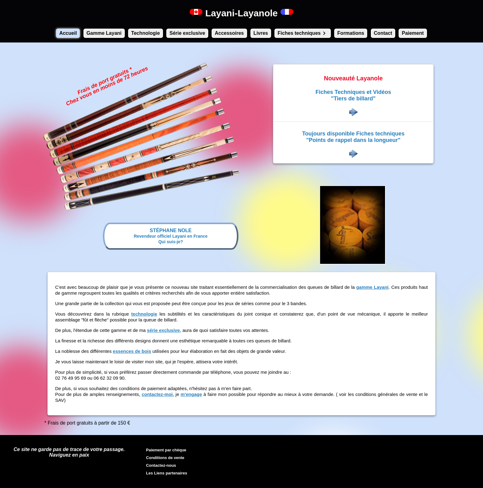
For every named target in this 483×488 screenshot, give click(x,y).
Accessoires (229, 33)
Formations (350, 33)
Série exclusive (187, 33)
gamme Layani (372, 287)
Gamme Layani (104, 33)
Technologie (145, 33)
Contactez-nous (161, 465)
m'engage (191, 394)
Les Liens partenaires (166, 473)
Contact (383, 33)
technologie (144, 314)
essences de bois (132, 351)
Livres (261, 33)
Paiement (413, 33)
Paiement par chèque (166, 450)
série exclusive (163, 330)
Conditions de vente (165, 457)
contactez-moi (157, 394)
